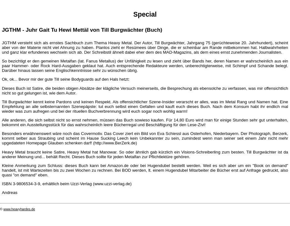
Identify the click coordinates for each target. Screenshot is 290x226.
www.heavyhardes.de (19, 209)
